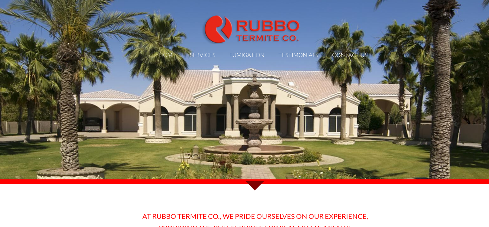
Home (167, 54)
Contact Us (349, 54)
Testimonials (298, 54)
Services (202, 54)
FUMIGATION (247, 54)
